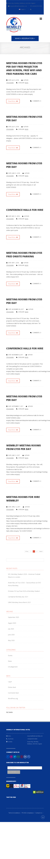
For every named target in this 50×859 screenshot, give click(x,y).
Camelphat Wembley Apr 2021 (18, 597)
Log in (10, 682)
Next (41, 551)
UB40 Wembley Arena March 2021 (19, 602)
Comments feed (13, 693)
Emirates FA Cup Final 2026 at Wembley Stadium (24, 591)
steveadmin (10, 83)
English (22, 9)
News (26, 83)
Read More (13, 101)
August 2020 (12, 623)
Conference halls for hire (24, 209)
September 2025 (13, 617)
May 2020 (11, 640)
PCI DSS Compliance (28, 813)
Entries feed (12, 687)
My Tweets (9, 712)
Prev (26, 551)
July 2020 (11, 629)
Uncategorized (12, 667)
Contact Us (39, 813)
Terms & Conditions (15, 813)
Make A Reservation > (25, 38)
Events (10, 655)
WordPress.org (13, 698)
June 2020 (11, 635)
